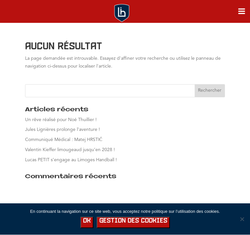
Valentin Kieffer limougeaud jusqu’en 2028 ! (70, 150)
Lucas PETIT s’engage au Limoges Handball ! (71, 160)
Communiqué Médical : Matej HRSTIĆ (63, 139)
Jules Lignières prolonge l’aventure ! (62, 129)
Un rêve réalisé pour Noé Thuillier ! (61, 120)
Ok (87, 221)
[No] (242, 219)
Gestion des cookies (133, 221)
